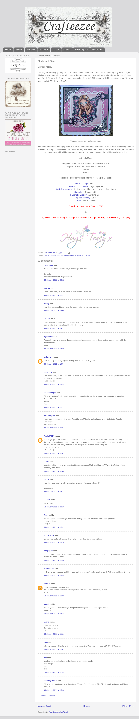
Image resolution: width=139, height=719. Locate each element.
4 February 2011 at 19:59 (54, 384)
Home (8, 49)
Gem (46, 642)
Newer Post (44, 706)
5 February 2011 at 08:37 (54, 492)
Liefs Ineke (48, 265)
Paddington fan (50, 681)
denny (46, 304)
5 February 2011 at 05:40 (54, 471)
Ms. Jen (47, 319)
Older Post (128, 706)
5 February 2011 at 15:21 (54, 527)
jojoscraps (48, 337)
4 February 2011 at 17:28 (54, 349)
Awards (19, 49)
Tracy (46, 515)
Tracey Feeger (50, 393)
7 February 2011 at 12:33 (54, 672)
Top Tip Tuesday (82, 198)
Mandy (47, 604)
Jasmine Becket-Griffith (66, 255)
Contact (67, 49)
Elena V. (47, 500)
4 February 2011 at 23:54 (54, 428)
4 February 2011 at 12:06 (54, 311)
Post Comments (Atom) (58, 712)
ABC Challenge (82, 183)
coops (46, 479)
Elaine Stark (49, 535)
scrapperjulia (49, 416)
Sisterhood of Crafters (78, 186)
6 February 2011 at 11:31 (54, 634)
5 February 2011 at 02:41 (54, 453)
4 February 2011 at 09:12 (54, 280)
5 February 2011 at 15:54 (54, 560)
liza (45, 658)
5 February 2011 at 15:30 (54, 542)
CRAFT (79, 200)
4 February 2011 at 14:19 (54, 328)
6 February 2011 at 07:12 (54, 614)
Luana (46, 622)
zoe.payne (48, 551)
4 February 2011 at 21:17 (54, 407)
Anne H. (47, 584)
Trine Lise (48, 372)
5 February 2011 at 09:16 (54, 507)
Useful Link (97, 49)
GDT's (56, 49)
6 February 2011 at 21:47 (54, 649)
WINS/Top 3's (81, 49)
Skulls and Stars (83, 255)
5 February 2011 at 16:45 (54, 575)
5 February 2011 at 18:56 (54, 596)
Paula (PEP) (49, 436)
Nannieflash (49, 569)
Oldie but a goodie (64, 189)
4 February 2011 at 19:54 (54, 364)
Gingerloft (78, 192)
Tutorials (31, 49)
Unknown (48, 357)
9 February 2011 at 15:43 (54, 690)
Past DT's (44, 49)
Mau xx (47, 288)
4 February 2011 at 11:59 (54, 295)
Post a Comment (48, 695)
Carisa (46, 461)
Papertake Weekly (78, 195)
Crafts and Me (50, 255)
